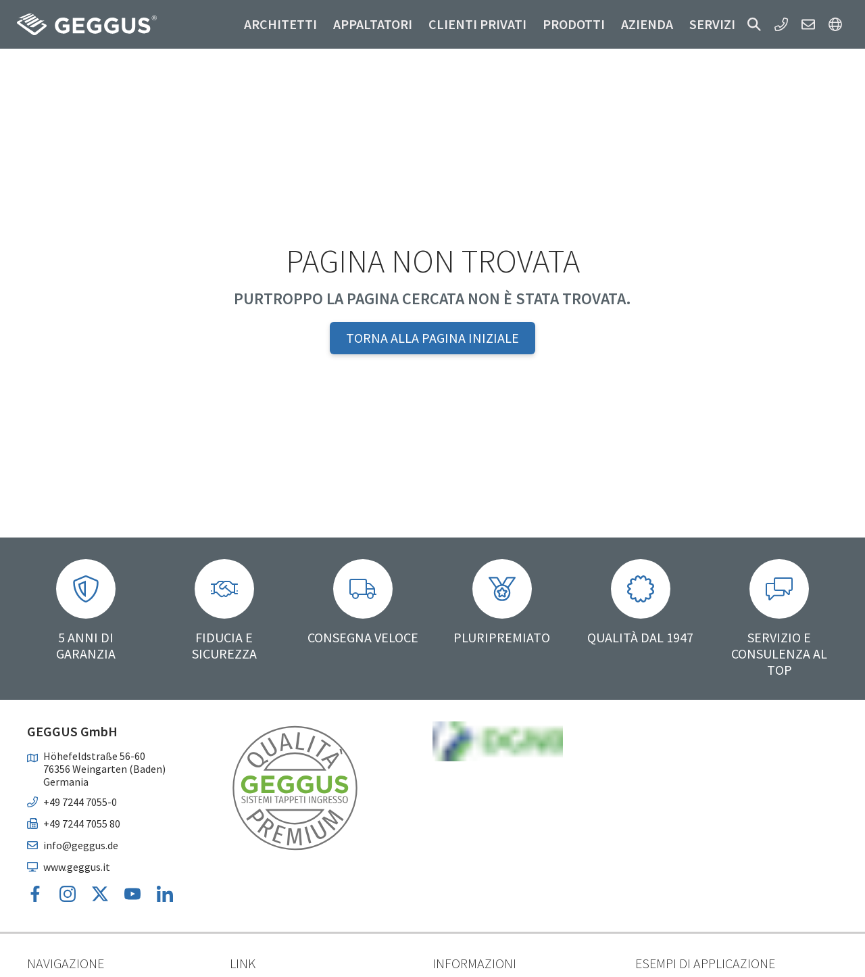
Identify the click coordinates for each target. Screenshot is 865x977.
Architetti (280, 24)
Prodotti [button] (574, 24)
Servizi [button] (712, 24)
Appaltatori (372, 24)
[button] (754, 24)
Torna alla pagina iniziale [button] (432, 337)
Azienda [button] (647, 24)
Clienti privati (477, 24)
